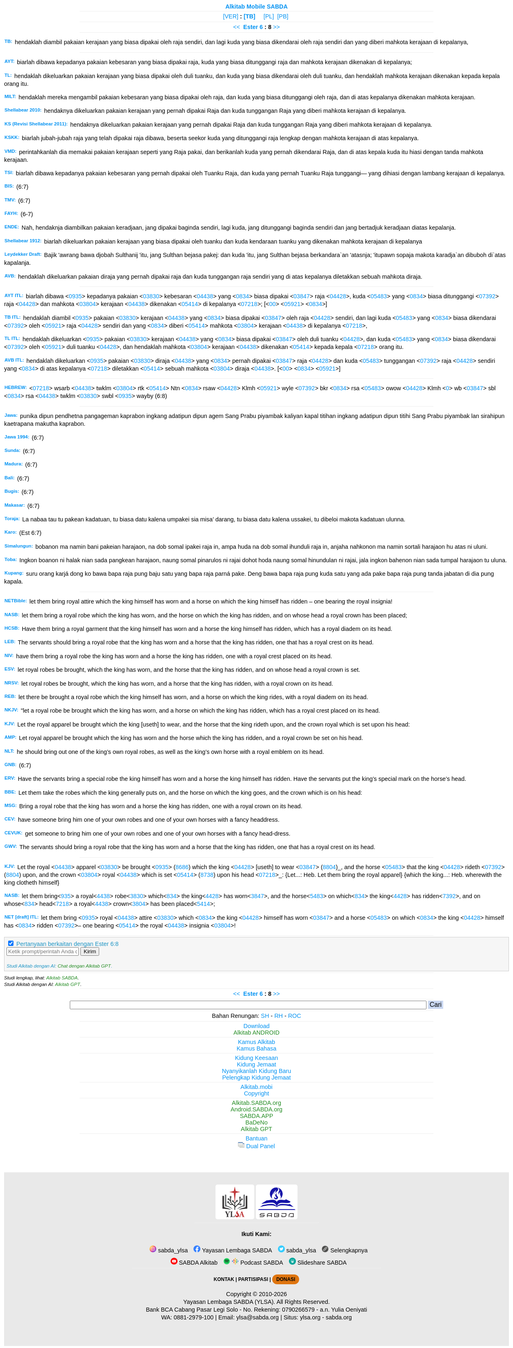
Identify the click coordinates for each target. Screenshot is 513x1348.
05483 (379, 296)
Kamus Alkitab (256, 1042)
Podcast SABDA (253, 1262)
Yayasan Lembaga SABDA (232, 1250)
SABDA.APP (256, 1116)
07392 (487, 296)
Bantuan (257, 1138)
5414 (203, 904)
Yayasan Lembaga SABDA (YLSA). (229, 1302)
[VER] (231, 16)
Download (257, 1026)
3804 (138, 904)
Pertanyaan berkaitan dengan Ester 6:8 (67, 944)
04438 (205, 296)
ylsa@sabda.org (257, 1317)
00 (272, 304)
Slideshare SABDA (318, 1262)
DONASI (285, 1279)
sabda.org (339, 1317)
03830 (151, 296)
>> (276, 27)
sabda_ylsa (168, 1250)
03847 (301, 296)
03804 (87, 304)
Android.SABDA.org (256, 1109)
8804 (329, 867)
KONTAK (224, 1279)
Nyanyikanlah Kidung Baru (256, 1071)
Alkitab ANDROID (256, 1032)
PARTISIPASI (253, 1279)
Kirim (90, 951)
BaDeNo (256, 1122)
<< (236, 27)
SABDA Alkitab (194, 1262)
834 (171, 896)
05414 (190, 304)
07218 (249, 304)
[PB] (282, 16)
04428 (338, 296)
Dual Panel (256, 1146)
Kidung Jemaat (256, 1064)
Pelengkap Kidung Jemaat (256, 1077)
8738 (206, 875)
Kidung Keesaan (256, 1058)
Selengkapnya (344, 1250)
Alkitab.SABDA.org (256, 1103)
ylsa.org (310, 1317)
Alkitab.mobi (256, 1087)
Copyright (256, 1093)
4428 (212, 896)
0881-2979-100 (194, 1317)
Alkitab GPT (67, 984)
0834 (242, 296)
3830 (136, 896)
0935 (75, 296)
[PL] (269, 16)
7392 (449, 896)
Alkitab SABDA (62, 977)
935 (66, 896)
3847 (257, 896)
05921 (292, 304)
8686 (182, 867)
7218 (62, 904)
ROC (294, 1016)
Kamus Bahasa (257, 1048)
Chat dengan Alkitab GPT (84, 965)
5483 (316, 896)
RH (278, 1016)
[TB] (249, 16)
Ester (250, 27)
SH (265, 1016)
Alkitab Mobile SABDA (256, 6)
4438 (103, 896)
